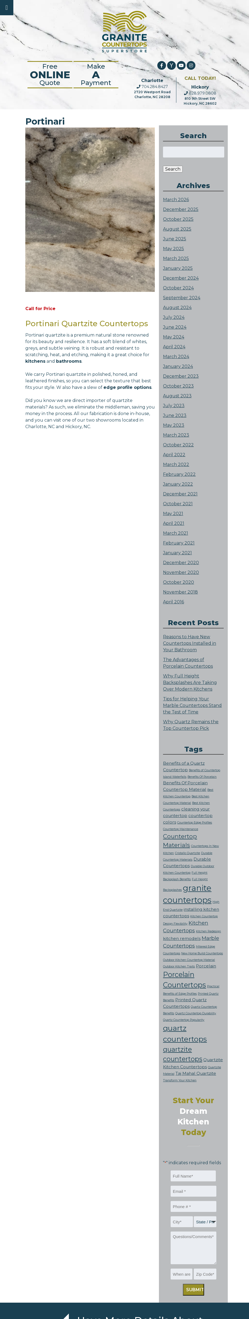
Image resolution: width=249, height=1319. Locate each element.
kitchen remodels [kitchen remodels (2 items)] (182, 938)
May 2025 (173, 248)
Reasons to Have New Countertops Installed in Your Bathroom (189, 643)
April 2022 (174, 454)
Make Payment (95, 74)
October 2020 (178, 582)
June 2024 (174, 327)
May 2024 (173, 337)
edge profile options (127, 387)
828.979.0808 (200, 93)
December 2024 (181, 278)
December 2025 (180, 209)
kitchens (35, 361)
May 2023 (173, 425)
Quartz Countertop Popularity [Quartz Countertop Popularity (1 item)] (183, 1020)
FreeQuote (49, 74)
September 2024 (181, 297)
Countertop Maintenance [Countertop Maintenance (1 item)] (180, 829)
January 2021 (177, 552)
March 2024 (176, 356)
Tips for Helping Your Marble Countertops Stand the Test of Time (192, 705)
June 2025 (174, 238)
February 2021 (179, 543)
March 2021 (175, 533)
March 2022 (176, 464)
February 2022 (179, 474)
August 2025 (177, 229)
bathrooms (69, 361)
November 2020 (181, 572)
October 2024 (178, 288)
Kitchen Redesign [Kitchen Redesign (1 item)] (208, 931)
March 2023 (176, 435)
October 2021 (178, 503)
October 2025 (178, 219)
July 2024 (174, 317)
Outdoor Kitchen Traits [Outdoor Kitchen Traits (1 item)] (179, 966)
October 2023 (178, 386)
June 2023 (174, 415)
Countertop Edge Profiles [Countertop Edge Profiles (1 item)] (194, 822)
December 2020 (181, 562)
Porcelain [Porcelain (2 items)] (206, 966)
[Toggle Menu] (6, 7)
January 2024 (178, 366)
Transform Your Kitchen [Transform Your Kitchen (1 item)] (179, 1080)
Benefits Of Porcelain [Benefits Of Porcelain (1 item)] (202, 777)
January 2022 (178, 484)
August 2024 (177, 307)
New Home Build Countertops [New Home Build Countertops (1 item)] (202, 953)
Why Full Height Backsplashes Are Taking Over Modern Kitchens (190, 682)
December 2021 (180, 494)
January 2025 (178, 268)
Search (172, 169)
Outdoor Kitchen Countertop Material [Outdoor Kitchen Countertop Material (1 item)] (189, 960)
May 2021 (173, 513)
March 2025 (176, 258)
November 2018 (180, 592)
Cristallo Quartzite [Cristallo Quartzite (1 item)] (187, 853)
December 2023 (181, 376)
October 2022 (178, 444)
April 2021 (173, 523)
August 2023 (177, 395)
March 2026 (176, 199)
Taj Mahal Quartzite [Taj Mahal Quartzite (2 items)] (196, 1073)
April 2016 (173, 601)
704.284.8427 (152, 86)
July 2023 (174, 405)
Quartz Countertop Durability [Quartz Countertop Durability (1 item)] (195, 1013)
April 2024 (174, 346)
